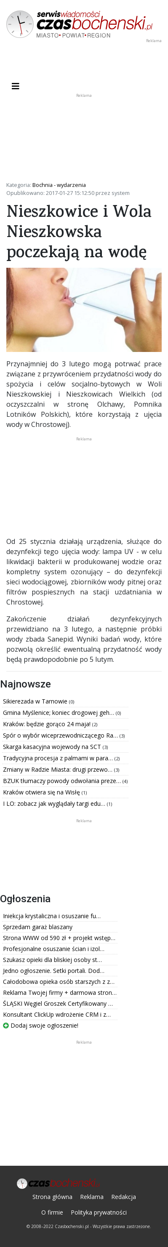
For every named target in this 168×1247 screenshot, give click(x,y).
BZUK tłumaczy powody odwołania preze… (63, 781)
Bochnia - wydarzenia (59, 185)
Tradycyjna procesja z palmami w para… (59, 758)
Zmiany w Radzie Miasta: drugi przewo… (58, 769)
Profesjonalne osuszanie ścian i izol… (53, 949)
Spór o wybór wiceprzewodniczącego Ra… (61, 735)
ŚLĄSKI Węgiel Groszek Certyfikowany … (58, 1003)
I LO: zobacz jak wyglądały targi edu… (55, 803)
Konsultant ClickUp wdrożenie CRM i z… (57, 1014)
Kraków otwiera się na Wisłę (42, 792)
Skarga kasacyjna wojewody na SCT (53, 747)
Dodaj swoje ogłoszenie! (40, 1025)
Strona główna (52, 1197)
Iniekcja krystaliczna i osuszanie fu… (52, 916)
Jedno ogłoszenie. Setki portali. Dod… (53, 971)
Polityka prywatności (99, 1212)
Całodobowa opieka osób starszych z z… (59, 982)
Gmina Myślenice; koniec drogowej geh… (59, 713)
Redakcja (123, 1197)
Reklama (92, 1197)
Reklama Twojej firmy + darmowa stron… (60, 993)
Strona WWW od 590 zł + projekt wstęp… (59, 938)
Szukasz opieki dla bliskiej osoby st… (52, 960)
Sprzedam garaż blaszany (37, 927)
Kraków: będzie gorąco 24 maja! (47, 724)
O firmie (52, 1212)
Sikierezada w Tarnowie (36, 701)
